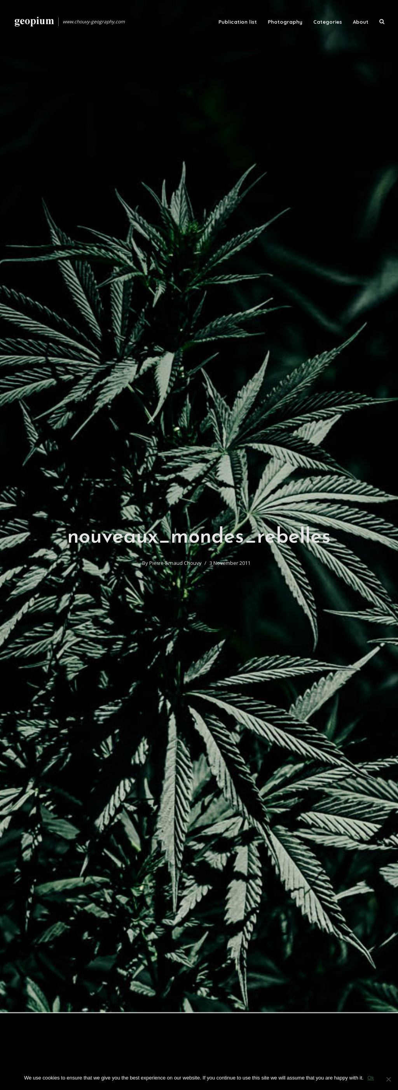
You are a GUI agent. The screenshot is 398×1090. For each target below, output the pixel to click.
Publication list (237, 22)
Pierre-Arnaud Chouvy (175, 562)
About (360, 22)
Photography (285, 22)
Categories (327, 22)
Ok (370, 1078)
